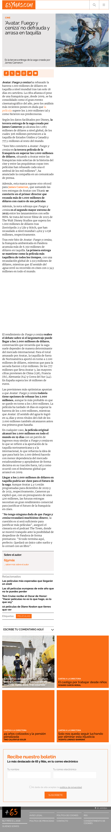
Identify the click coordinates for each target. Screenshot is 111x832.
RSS (86, 815)
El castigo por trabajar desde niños (82, 682)
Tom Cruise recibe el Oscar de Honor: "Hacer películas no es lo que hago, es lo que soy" (26, 599)
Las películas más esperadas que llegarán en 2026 (27, 582)
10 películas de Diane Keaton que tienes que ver (26, 608)
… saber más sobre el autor (16, 564)
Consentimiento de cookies (94, 822)
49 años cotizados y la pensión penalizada (25, 735)
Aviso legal (36, 815)
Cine (7, 17)
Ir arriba (101, 808)
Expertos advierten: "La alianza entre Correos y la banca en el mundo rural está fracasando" (26, 681)
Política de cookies (67, 815)
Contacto (62, 821)
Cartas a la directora (69, 679)
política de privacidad (71, 787)
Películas (23, 616)
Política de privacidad (41, 821)
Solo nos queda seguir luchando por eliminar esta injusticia (80, 735)
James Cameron (18, 187)
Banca (8, 675)
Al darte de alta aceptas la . (55, 787)
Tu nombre (13, 769)
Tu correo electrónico (64, 769)
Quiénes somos (10, 826)
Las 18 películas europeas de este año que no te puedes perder (28, 590)
